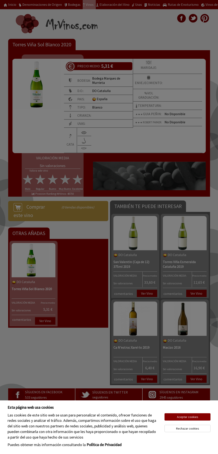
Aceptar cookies (187, 417)
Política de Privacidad (104, 444)
